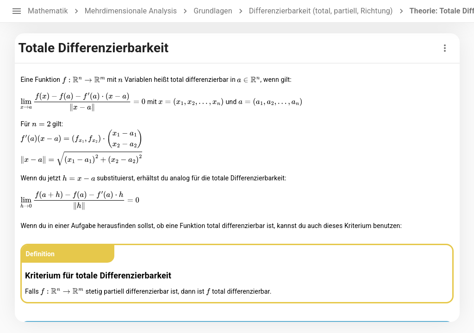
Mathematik (48, 10)
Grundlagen (212, 10)
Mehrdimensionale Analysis (131, 10)
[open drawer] (17, 11)
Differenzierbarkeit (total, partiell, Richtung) (321, 10)
